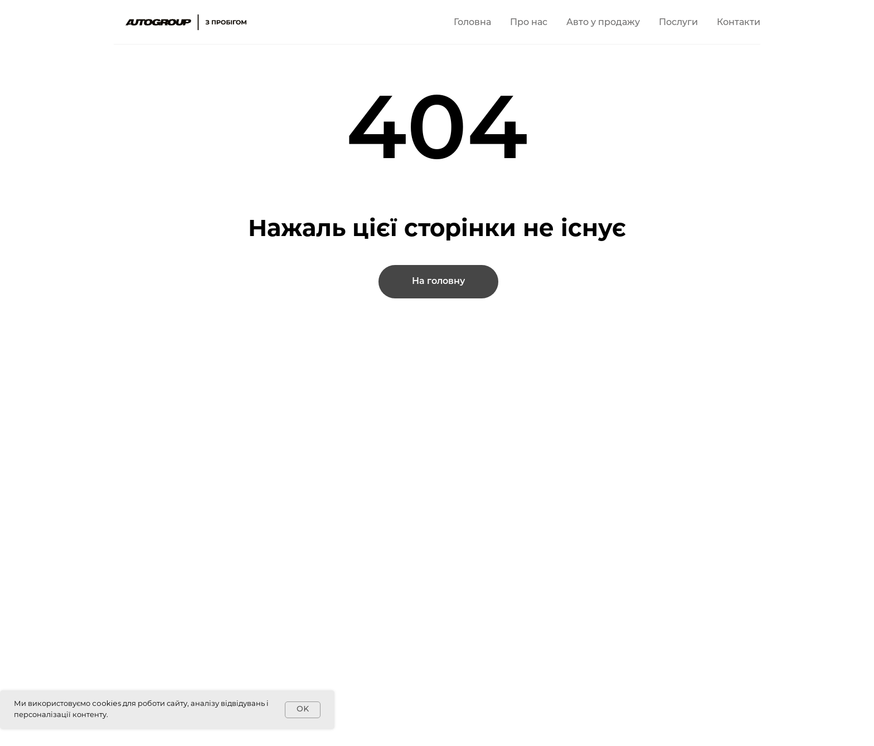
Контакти (738, 22)
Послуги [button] (678, 22)
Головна (472, 22)
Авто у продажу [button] (603, 22)
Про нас (528, 22)
